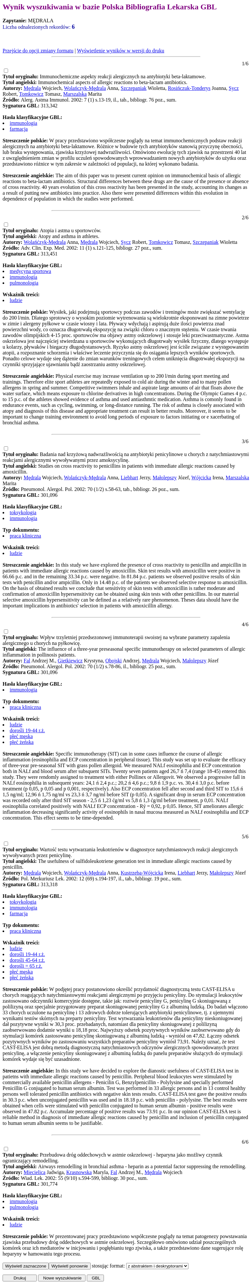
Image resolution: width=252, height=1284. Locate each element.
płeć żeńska (22, 742)
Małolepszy (165, 477)
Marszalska (75, 94)
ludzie (16, 300)
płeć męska (21, 736)
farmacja (19, 129)
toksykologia (23, 512)
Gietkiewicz (70, 660)
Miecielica (34, 1172)
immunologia (23, 123)
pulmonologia (24, 283)
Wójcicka (201, 477)
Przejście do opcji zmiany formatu (38, 50)
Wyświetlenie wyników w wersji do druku (120, 50)
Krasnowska (79, 1172)
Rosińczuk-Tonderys (189, 88)
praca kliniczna (25, 536)
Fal (27, 660)
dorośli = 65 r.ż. (26, 966)
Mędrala (32, 88)
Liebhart (129, 477)
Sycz (234, 88)
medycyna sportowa (30, 271)
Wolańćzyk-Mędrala (45, 242)
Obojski (114, 660)
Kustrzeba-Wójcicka (142, 873)
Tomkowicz (31, 94)
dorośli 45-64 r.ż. (27, 960)
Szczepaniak (133, 88)
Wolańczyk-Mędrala (85, 88)
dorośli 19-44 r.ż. (27, 730)
